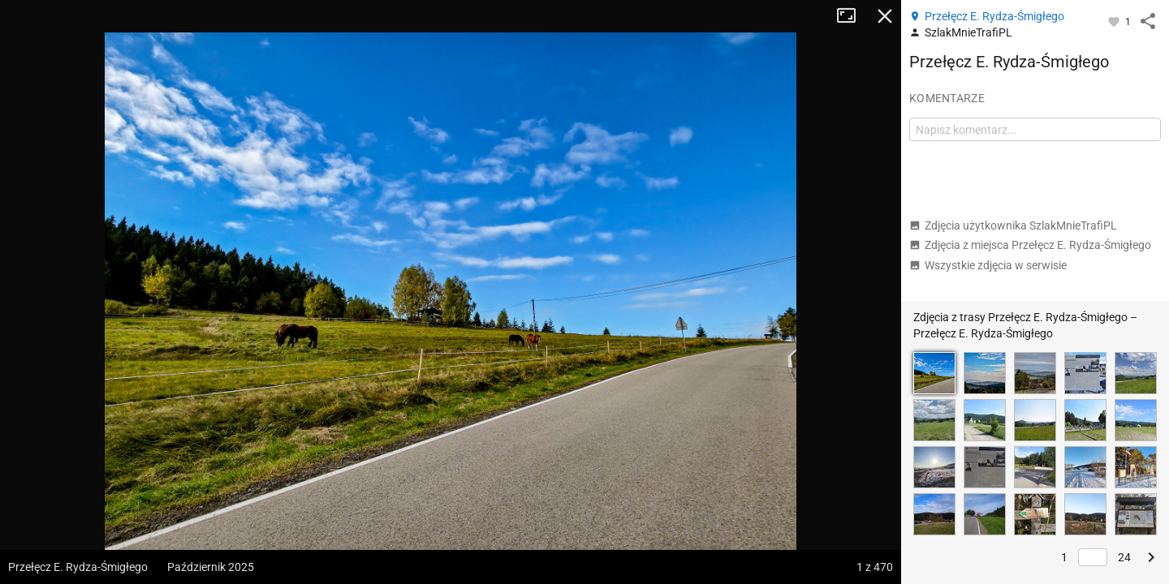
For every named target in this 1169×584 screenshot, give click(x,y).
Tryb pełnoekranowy (852, 16)
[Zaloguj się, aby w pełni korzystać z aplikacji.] (1115, 21)
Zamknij (885, 16)
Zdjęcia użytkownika (1013, 225)
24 (1124, 557)
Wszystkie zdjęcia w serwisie (988, 265)
